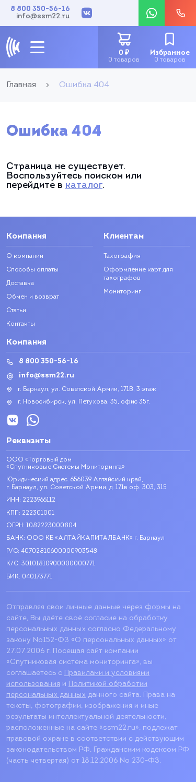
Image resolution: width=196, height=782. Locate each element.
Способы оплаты (32, 270)
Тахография (122, 256)
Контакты (20, 324)
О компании (24, 256)
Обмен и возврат (32, 297)
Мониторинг (122, 292)
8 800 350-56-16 (40, 9)
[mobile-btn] (37, 47)
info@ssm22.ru (43, 16)
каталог (83, 186)
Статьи (16, 310)
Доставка (20, 283)
